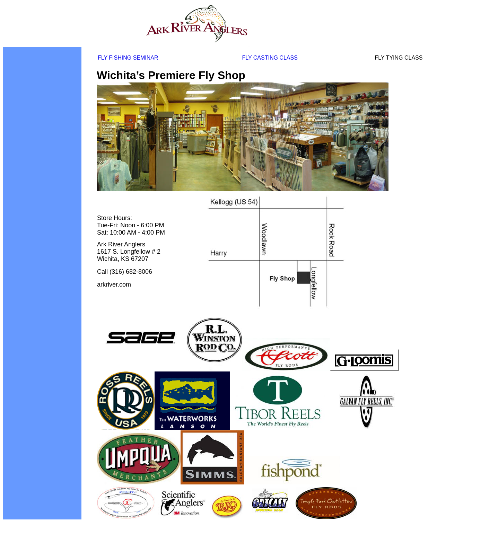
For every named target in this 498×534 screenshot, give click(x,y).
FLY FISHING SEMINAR (128, 58)
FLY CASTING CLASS (269, 58)
